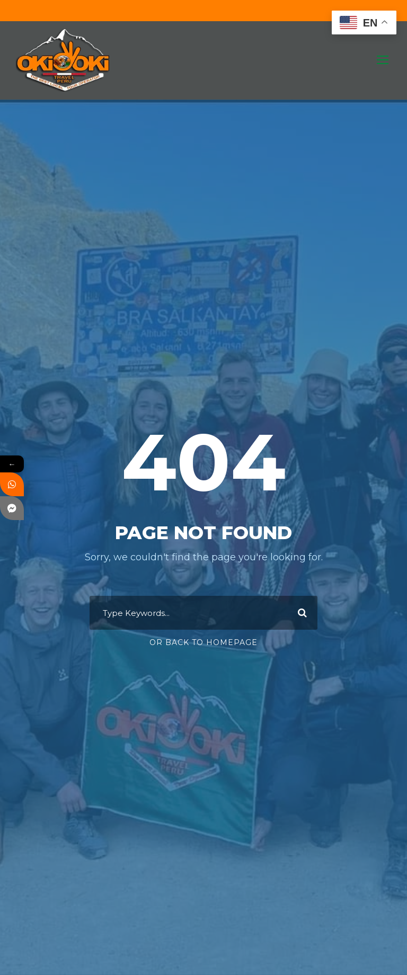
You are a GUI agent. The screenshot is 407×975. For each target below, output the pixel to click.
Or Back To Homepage (203, 642)
